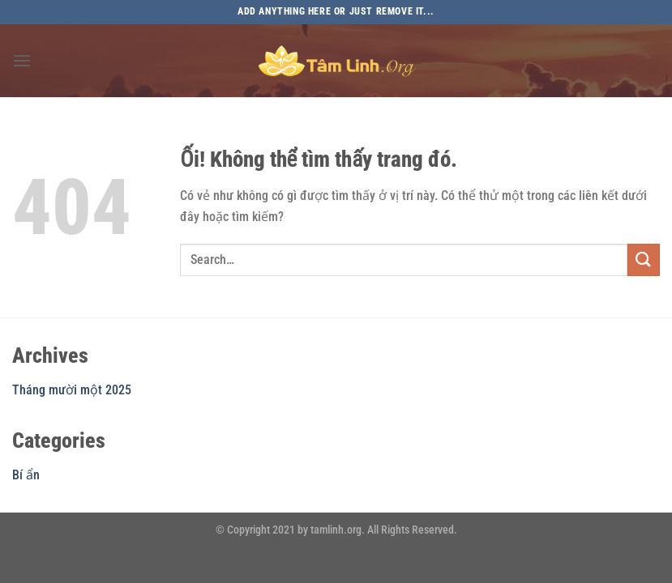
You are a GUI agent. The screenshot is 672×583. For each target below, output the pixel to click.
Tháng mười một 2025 (71, 390)
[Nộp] (643, 259)
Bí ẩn (26, 475)
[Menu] (22, 60)
